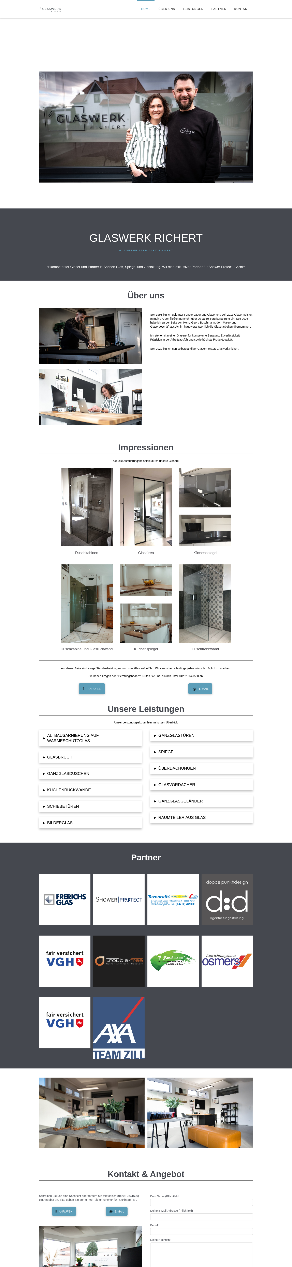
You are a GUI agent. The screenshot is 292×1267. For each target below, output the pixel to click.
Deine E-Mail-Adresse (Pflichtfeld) (201, 1214)
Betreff (201, 1229)
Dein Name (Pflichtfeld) (201, 1200)
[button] (90, 738)
